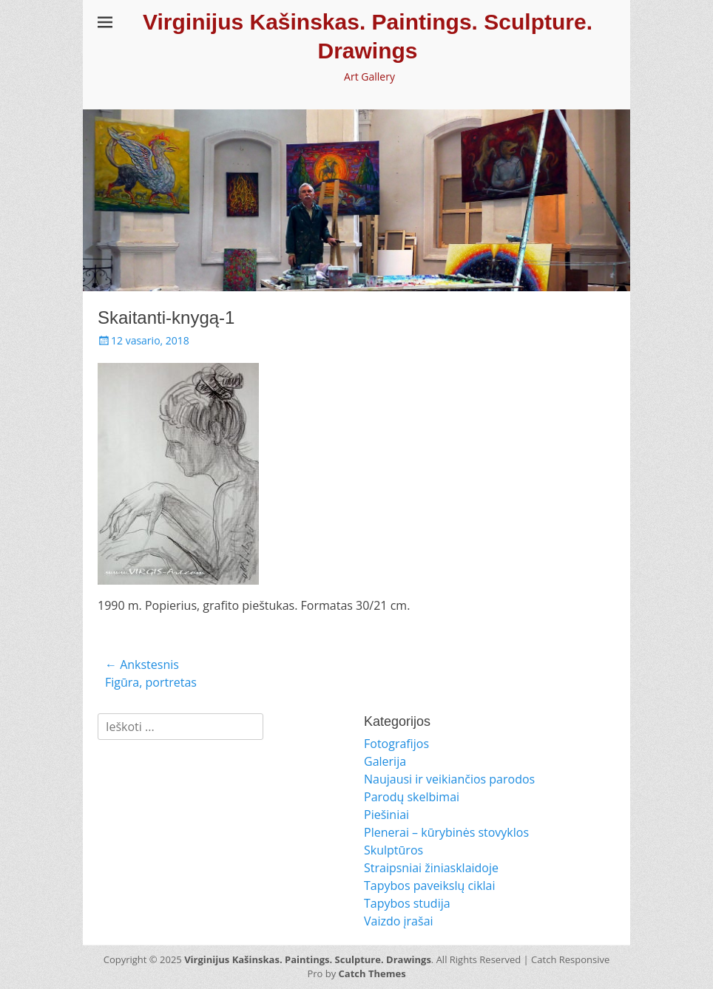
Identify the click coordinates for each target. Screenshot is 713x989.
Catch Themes (372, 973)
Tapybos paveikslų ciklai (430, 885)
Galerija (385, 761)
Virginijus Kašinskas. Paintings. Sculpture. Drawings (307, 959)
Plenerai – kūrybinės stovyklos (446, 832)
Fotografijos (396, 743)
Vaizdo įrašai (398, 921)
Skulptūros (393, 850)
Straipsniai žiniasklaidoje (431, 868)
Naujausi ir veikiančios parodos (449, 779)
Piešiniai (386, 814)
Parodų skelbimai (411, 797)
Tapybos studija (407, 903)
